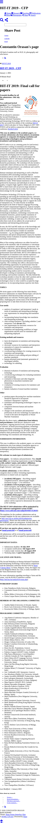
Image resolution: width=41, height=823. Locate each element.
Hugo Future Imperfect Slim (16, 814)
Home (7, 13)
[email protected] (8, 530)
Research (15, 13)
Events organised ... (12, 803)
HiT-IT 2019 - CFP (14, 8)
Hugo (25, 817)
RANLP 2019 (13, 129)
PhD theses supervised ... (13, 801)
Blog (7, 15)
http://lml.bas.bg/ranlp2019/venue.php (14, 579)
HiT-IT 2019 (6, 63)
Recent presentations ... (13, 799)
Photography (16, 15)
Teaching (24, 13)
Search (32, 15)
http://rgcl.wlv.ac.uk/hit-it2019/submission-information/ (16, 519)
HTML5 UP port (7, 817)
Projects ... (10, 797)
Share (25, 15)
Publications (35, 13)
